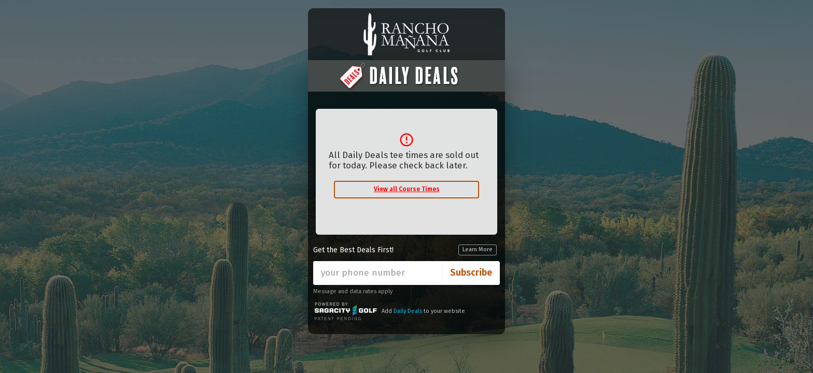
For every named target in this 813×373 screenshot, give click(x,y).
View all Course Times (407, 189)
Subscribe (471, 272)
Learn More (477, 249)
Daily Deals (408, 311)
